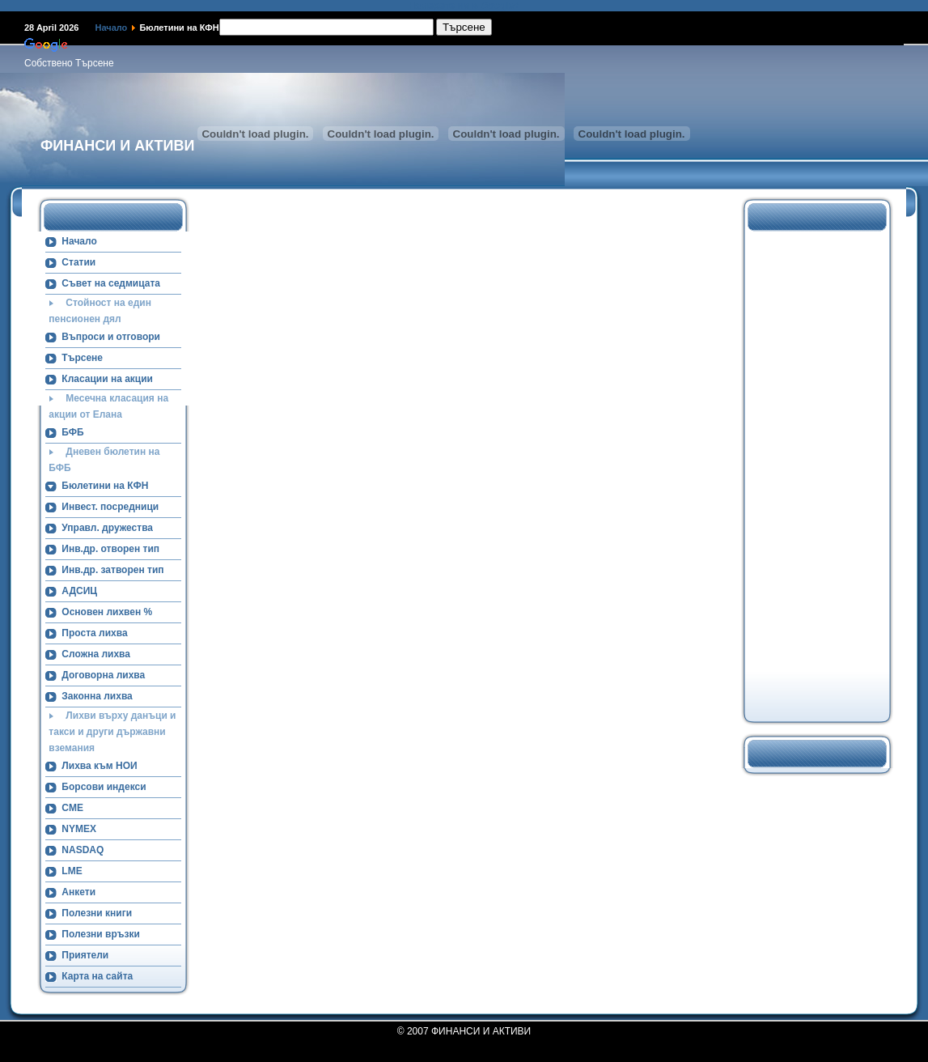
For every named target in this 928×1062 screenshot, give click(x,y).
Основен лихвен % (106, 612)
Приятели (84, 955)
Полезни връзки (100, 934)
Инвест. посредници (110, 506)
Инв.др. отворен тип (110, 548)
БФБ (72, 432)
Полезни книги (96, 913)
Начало (111, 27)
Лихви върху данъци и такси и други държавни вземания (112, 732)
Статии (78, 262)
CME (72, 807)
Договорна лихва (103, 675)
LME (71, 871)
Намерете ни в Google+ (464, 5)
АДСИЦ (79, 591)
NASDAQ (82, 850)
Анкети (78, 892)
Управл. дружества (107, 527)
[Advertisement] (810, 474)
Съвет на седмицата (110, 283)
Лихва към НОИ (99, 765)
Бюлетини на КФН (104, 485)
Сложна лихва (95, 654)
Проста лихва (94, 633)
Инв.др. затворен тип (112, 570)
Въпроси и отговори (110, 336)
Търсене (82, 357)
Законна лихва (96, 696)
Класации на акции (107, 378)
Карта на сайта (97, 976)
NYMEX (78, 829)
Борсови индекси (103, 786)
